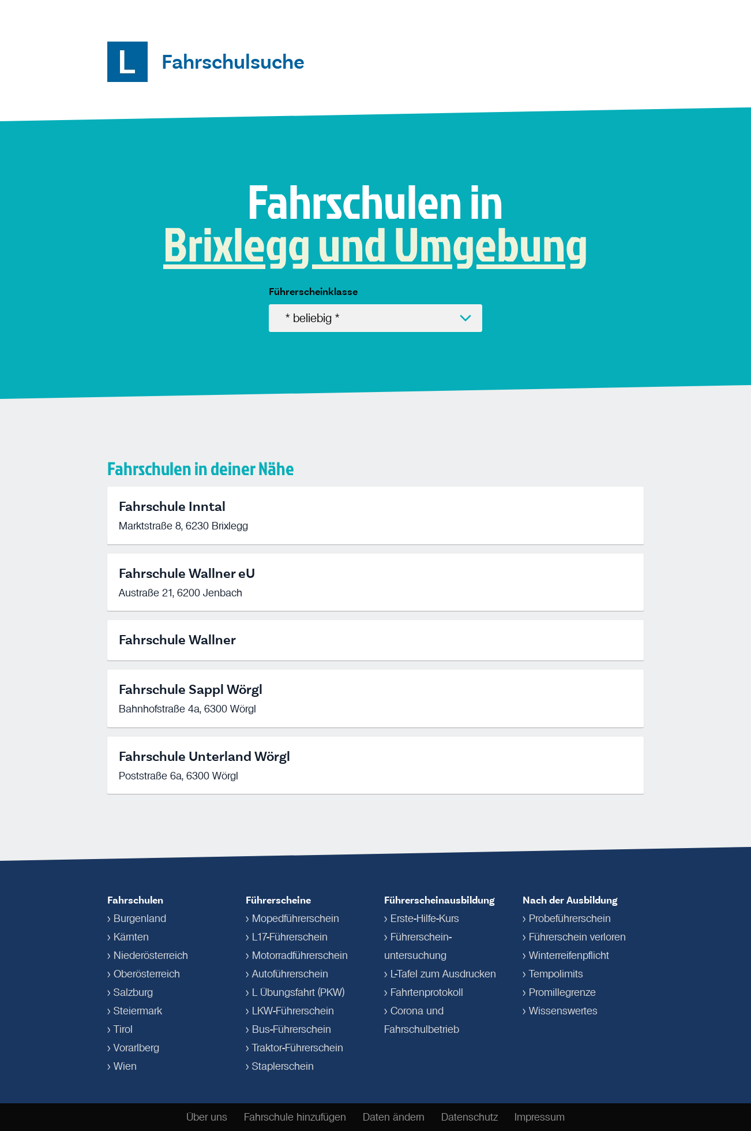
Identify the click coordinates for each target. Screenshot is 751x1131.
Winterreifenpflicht (569, 955)
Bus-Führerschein (291, 1029)
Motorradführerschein (300, 955)
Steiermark (138, 1011)
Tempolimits (556, 974)
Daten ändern (394, 1117)
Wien (125, 1066)
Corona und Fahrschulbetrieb (421, 1020)
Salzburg (133, 992)
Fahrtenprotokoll (426, 992)
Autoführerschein (290, 974)
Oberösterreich (147, 974)
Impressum (540, 1117)
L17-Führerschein (290, 937)
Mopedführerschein (295, 918)
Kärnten (131, 937)
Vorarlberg (136, 1048)
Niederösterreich (151, 955)
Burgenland (140, 918)
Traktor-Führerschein (297, 1048)
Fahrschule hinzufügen (295, 1117)
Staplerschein (283, 1066)
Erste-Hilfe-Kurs (424, 918)
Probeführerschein (570, 918)
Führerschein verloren (577, 937)
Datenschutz (469, 1117)
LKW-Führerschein (293, 1011)
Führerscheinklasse (313, 291)
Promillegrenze (562, 992)
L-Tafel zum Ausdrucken (443, 974)
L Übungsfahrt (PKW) (298, 992)
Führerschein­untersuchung (418, 946)
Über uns (206, 1117)
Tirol (123, 1029)
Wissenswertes (563, 1011)
